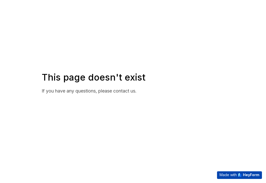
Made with (239, 175)
